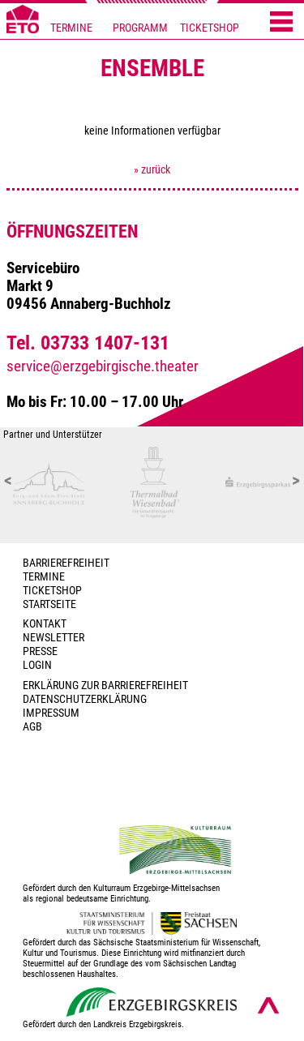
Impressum (51, 713)
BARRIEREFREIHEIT (66, 563)
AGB (32, 727)
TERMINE (71, 28)
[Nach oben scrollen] (268, 1005)
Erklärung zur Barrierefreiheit (105, 685)
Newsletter (53, 638)
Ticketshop (52, 591)
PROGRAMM (140, 28)
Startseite (49, 604)
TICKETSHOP (209, 28)
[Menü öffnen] (281, 23)
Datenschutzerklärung (85, 699)
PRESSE (40, 651)
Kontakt (44, 624)
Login (37, 665)
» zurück (152, 170)
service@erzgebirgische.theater (102, 366)
